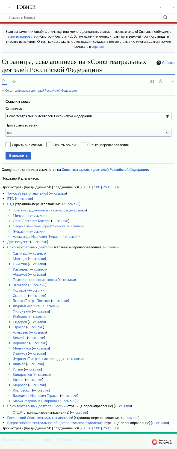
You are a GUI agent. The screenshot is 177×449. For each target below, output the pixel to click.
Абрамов (20, 274)
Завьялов (20, 285)
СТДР (17, 412)
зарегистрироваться (23, 36)
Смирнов (20, 295)
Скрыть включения (27, 145)
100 (97, 187)
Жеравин (20, 231)
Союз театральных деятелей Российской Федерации (41, 90)
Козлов (18, 379)
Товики (26, 6)
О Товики (64, 439)
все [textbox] (9, 132)
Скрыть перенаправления (108, 145)
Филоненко (22, 311)
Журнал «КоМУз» (27, 306)
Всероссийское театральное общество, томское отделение (55, 423)
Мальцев (20, 258)
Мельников (22, 348)
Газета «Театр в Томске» (31, 300)
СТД (10, 204)
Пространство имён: (22, 125)
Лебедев (20, 316)
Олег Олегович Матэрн (31, 221)
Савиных (20, 253)
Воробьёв (20, 343)
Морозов (20, 385)
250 (106, 187)
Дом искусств (18, 242)
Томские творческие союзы (35, 279)
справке (98, 46)
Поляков (19, 290)
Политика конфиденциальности (27, 439)
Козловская (22, 390)
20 (83, 187)
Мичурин (20, 215)
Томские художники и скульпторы (40, 210)
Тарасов (19, 327)
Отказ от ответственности (96, 439)
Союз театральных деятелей (30, 247)
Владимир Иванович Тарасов (36, 395)
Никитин (20, 264)
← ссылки (58, 193)
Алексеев (20, 332)
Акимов (19, 364)
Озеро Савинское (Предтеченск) (39, 226)
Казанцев (20, 269)
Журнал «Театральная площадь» (39, 358)
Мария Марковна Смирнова (35, 401)
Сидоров (20, 322)
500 (115, 187)
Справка (165, 62)
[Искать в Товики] (88, 17)
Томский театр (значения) (27, 193)
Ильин (18, 369)
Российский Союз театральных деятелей (40, 418)
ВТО (10, 198)
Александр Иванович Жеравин (37, 236)
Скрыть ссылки (65, 145)
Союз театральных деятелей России (36, 406)
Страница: (14, 108)
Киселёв (19, 337)
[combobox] (88, 116)
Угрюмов (20, 353)
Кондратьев (22, 374)
